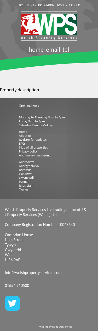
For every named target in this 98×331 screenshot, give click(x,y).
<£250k (36, 5)
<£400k (49, 5)
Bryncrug (25, 170)
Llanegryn (25, 174)
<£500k (61, 5)
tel (65, 49)
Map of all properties (33, 147)
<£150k (23, 5)
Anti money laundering (34, 155)
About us (25, 136)
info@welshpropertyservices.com (33, 272)
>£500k (74, 5)
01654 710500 (17, 285)
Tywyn (23, 189)
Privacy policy (28, 151)
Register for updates (33, 139)
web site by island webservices (55, 326)
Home (23, 132)
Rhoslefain (26, 185)
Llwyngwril (26, 178)
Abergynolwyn (29, 166)
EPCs (22, 143)
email (53, 49)
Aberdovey (26, 162)
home (36, 49)
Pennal (23, 181)
